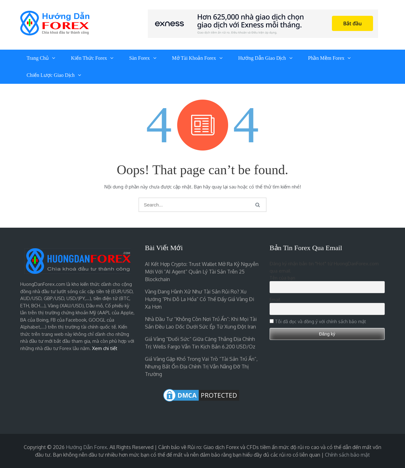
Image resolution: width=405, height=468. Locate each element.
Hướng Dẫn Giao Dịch (262, 58)
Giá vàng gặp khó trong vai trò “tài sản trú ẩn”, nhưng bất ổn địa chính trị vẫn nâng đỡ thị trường (201, 366)
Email (275, 299)
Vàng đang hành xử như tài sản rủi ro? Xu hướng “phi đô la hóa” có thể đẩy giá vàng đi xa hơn (199, 299)
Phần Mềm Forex (326, 58)
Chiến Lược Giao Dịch (51, 75)
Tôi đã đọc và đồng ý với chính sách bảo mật (320, 321)
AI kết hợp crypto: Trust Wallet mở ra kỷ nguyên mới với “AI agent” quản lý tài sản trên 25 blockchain (202, 271)
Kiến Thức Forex (89, 58)
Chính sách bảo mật (347, 455)
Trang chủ (38, 58)
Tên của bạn (282, 277)
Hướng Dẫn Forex (86, 447)
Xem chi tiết (104, 348)
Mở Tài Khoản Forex (194, 58)
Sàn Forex (139, 58)
